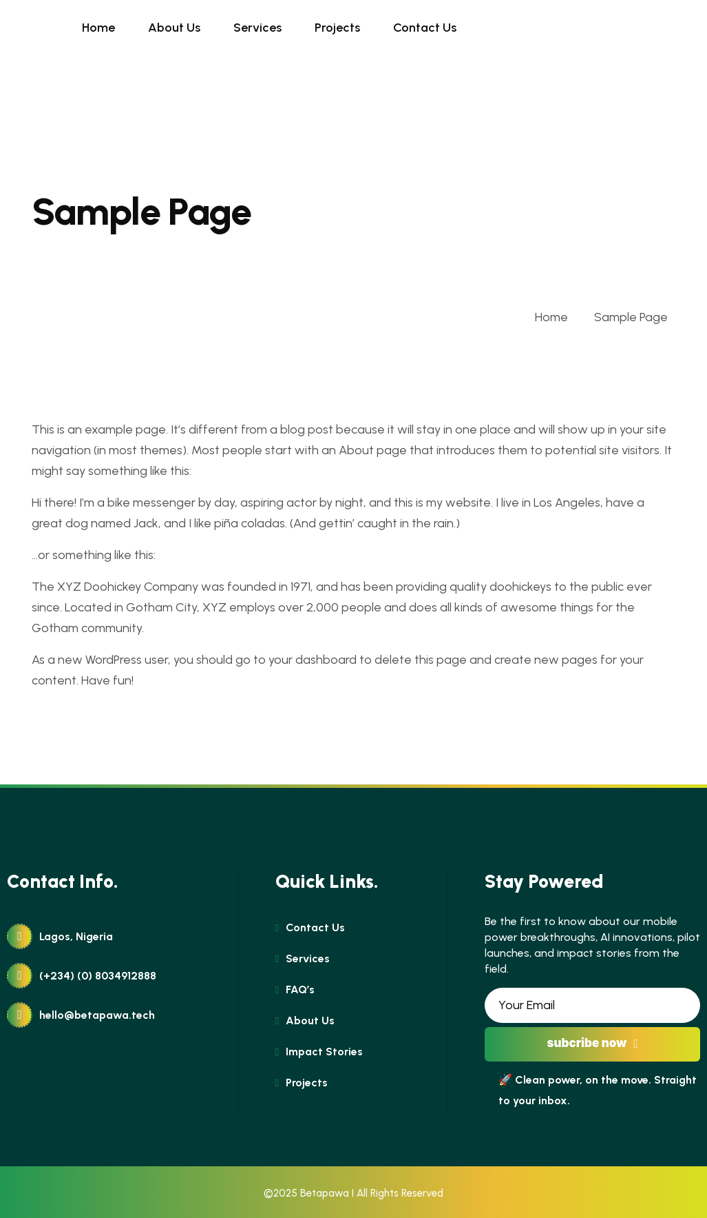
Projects (337, 27)
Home (98, 27)
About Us (174, 27)
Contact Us (424, 27)
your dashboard (312, 659)
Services (257, 27)
